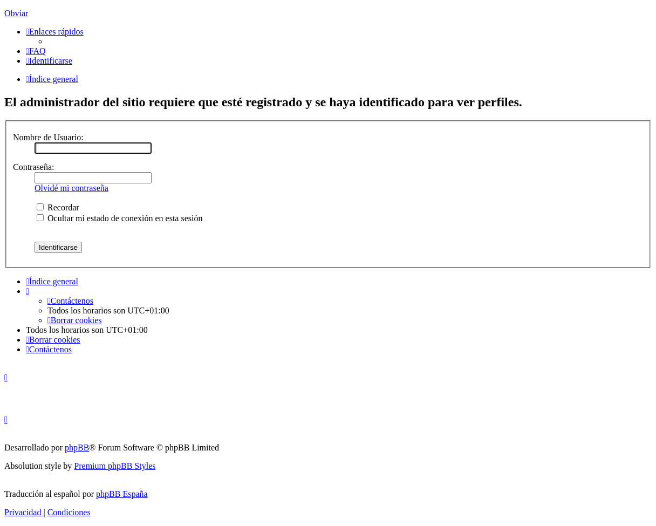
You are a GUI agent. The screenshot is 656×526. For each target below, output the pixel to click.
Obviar (16, 13)
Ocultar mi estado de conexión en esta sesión (119, 218)
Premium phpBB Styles (114, 465)
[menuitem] (36, 51)
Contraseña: (33, 167)
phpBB (77, 447)
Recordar (58, 207)
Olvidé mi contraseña (71, 188)
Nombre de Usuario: (48, 137)
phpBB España (122, 493)
